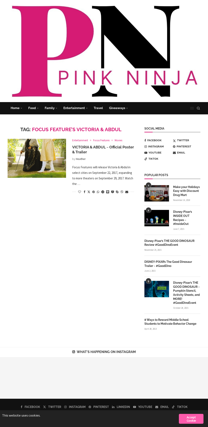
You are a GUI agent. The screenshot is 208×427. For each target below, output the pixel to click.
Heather (81, 159)
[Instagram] (158, 147)
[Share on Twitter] (88, 192)
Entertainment (74, 108)
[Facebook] (158, 140)
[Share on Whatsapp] (98, 192)
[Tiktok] (158, 159)
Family (50, 108)
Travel (98, 108)
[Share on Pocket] (112, 192)
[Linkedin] (121, 407)
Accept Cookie (191, 418)
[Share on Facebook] (84, 192)
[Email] (186, 153)
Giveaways (117, 108)
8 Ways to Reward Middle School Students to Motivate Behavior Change (170, 321)
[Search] (198, 108)
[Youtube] (158, 153)
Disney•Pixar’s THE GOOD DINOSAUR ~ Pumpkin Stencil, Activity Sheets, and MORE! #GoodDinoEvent (186, 292)
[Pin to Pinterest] (93, 192)
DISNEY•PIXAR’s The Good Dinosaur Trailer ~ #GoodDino (168, 263)
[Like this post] (79, 192)
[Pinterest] (186, 147)
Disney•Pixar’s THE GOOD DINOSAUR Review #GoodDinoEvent (169, 242)
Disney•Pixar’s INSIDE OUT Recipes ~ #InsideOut (182, 217)
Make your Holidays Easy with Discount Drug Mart (186, 191)
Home (15, 108)
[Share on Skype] (117, 192)
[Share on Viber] (121, 192)
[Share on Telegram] (102, 192)
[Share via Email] (126, 192)
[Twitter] (186, 140)
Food (32, 108)
